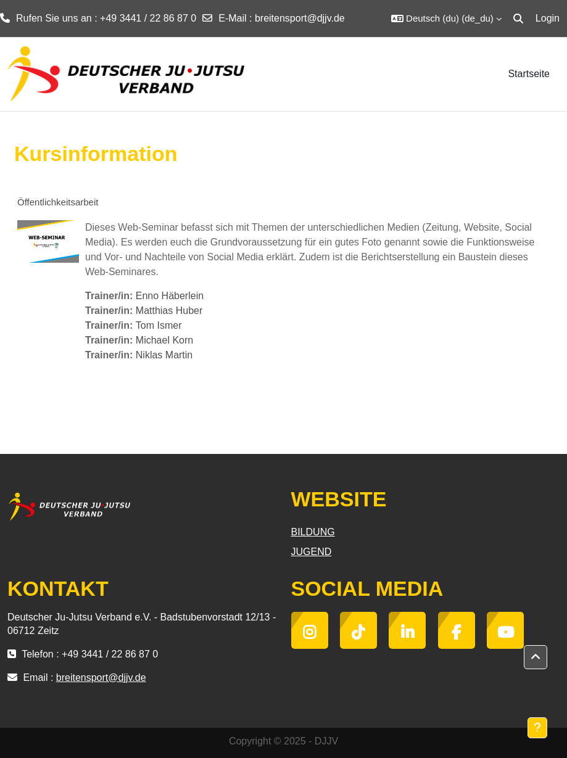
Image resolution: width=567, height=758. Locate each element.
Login (548, 18)
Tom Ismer (159, 325)
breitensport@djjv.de (300, 18)
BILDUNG (313, 532)
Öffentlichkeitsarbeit (57, 202)
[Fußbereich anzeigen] (537, 727)
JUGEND (311, 551)
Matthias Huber (169, 310)
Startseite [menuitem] (529, 73)
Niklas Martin (164, 355)
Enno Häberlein (170, 295)
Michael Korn (164, 340)
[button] (446, 18)
